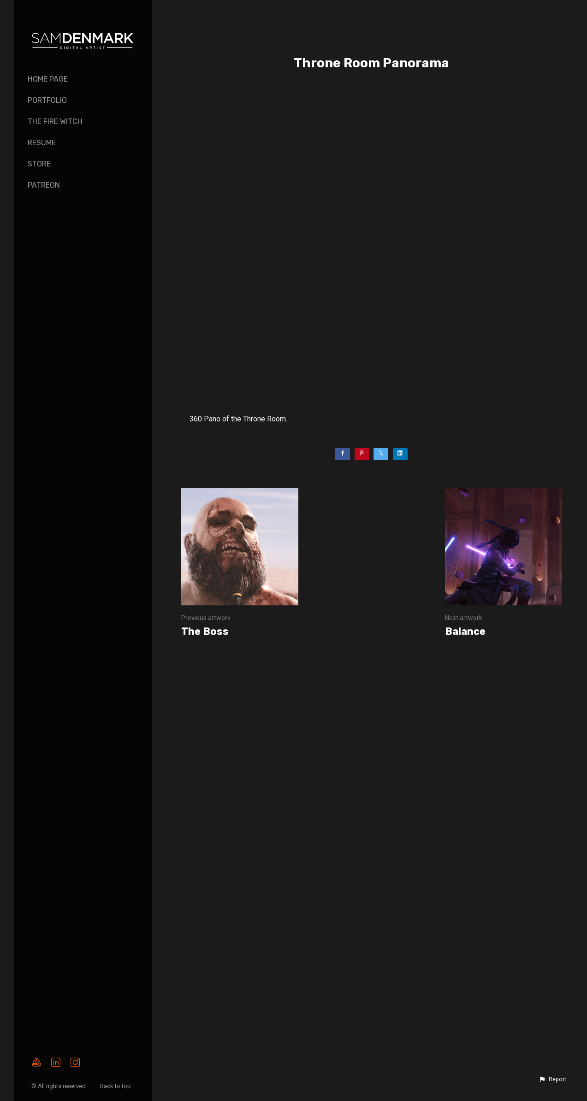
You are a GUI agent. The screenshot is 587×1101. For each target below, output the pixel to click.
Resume (42, 142)
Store (39, 164)
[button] (552, 1079)
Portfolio (47, 100)
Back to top (116, 1086)
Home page (48, 79)
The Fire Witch (55, 121)
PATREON (44, 185)
